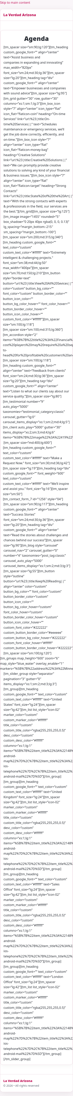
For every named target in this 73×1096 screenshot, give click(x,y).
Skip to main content (15, 2)
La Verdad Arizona (19, 14)
